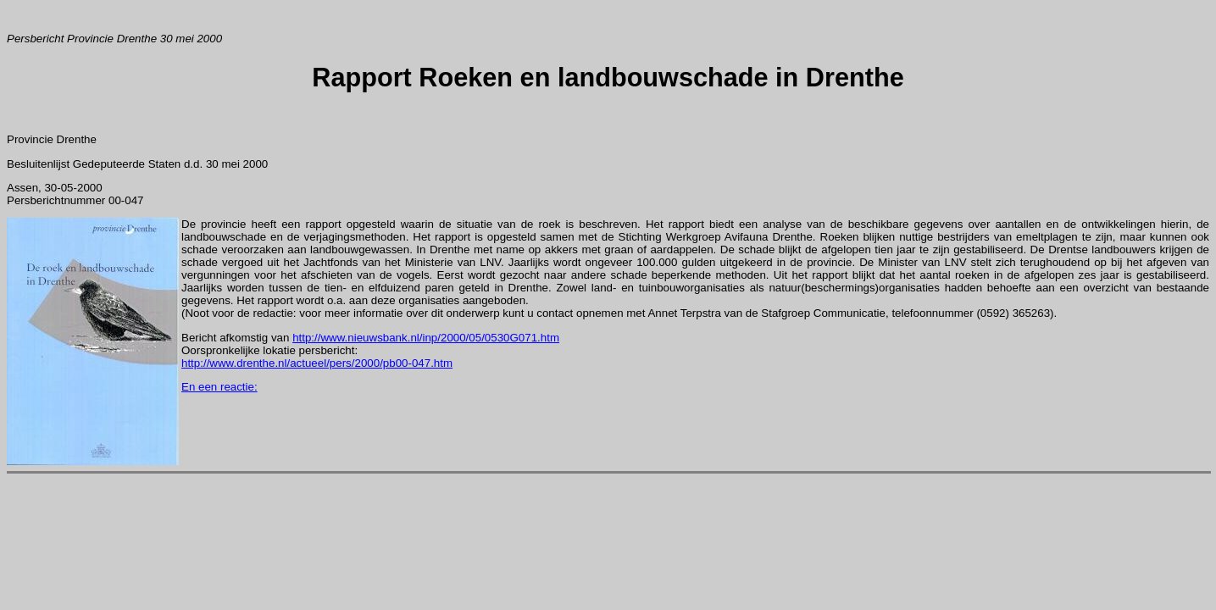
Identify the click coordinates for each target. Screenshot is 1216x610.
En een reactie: (219, 386)
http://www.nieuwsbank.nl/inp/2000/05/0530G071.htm (425, 337)
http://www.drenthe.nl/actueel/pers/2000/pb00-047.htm (317, 363)
